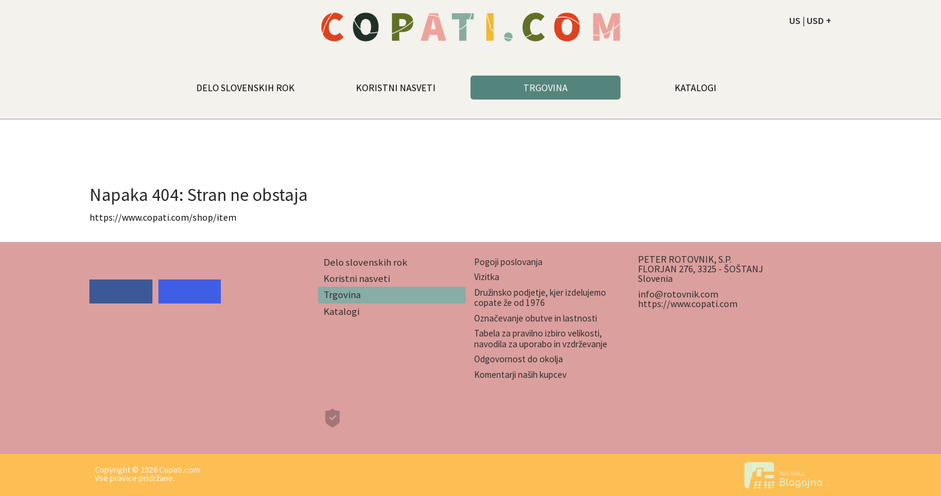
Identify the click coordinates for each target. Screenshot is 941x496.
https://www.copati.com (688, 303)
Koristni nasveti (356, 278)
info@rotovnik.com (678, 294)
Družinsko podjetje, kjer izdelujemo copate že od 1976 (540, 297)
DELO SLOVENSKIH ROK (245, 88)
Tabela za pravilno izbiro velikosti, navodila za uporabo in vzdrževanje (540, 338)
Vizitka (486, 276)
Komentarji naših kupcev (520, 374)
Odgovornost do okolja (518, 359)
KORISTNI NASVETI (396, 88)
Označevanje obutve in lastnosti (535, 318)
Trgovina (342, 294)
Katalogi (341, 311)
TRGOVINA (545, 88)
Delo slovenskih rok (365, 262)
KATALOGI (696, 88)
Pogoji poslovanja (508, 261)
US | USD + (810, 20)
